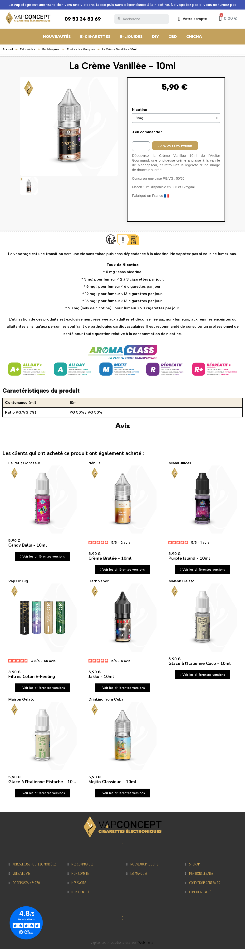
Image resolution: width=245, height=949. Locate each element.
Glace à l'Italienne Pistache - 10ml (43, 782)
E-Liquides (131, 36)
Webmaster (146, 942)
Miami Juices (179, 463)
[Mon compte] (192, 19)
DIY (155, 36)
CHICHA (194, 36)
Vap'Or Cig (18, 581)
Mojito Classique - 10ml (112, 782)
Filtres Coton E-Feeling (31, 676)
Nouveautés (57, 36)
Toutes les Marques (81, 49)
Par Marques (50, 49)
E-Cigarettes (95, 36)
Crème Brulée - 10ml (110, 558)
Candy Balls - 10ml (27, 545)
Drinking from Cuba (105, 699)
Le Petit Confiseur (24, 463)
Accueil (7, 49)
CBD (172, 36)
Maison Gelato (181, 581)
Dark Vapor (98, 581)
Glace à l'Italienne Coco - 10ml (199, 663)
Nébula (94, 463)
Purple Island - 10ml (189, 558)
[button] (175, 145)
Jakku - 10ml (101, 676)
